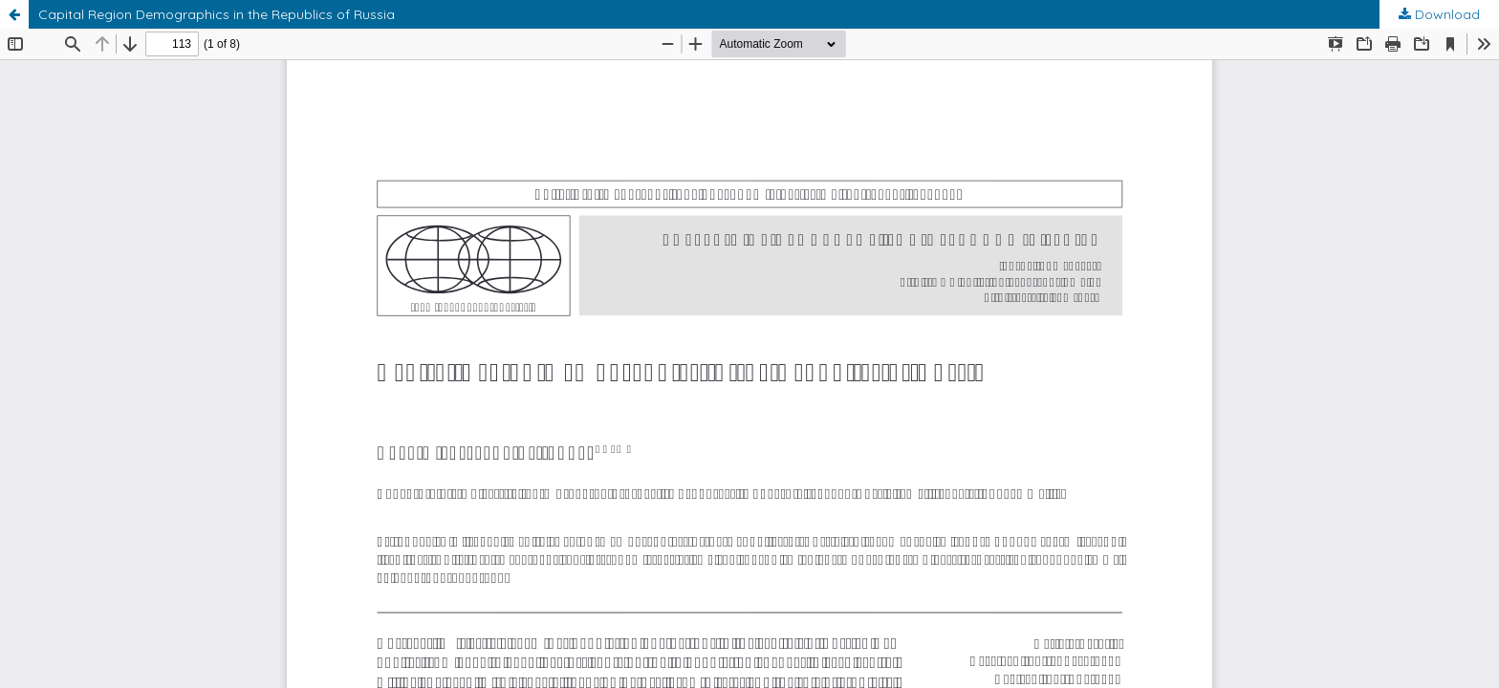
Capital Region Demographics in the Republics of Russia (216, 14)
